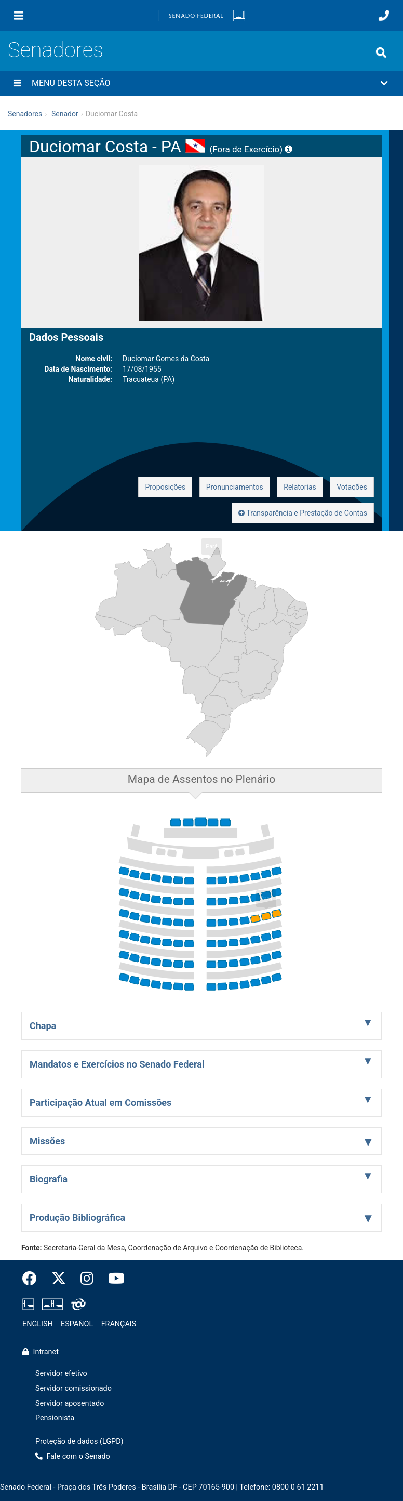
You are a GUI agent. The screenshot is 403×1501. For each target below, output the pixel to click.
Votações (352, 487)
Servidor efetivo (61, 1373)
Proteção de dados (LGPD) (79, 1441)
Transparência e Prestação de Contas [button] (302, 513)
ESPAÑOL (77, 1324)
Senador (64, 114)
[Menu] (18, 15)
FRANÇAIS (119, 1324)
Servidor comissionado (73, 1388)
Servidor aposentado (69, 1403)
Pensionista (54, 1418)
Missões (47, 1141)
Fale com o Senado (72, 1456)
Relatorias (300, 487)
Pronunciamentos (234, 487)
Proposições (165, 487)
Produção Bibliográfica (77, 1217)
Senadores (55, 50)
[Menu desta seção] (17, 83)
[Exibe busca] (381, 52)
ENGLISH (37, 1324)
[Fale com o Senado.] (384, 15)
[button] (201, 83)
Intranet (40, 1352)
